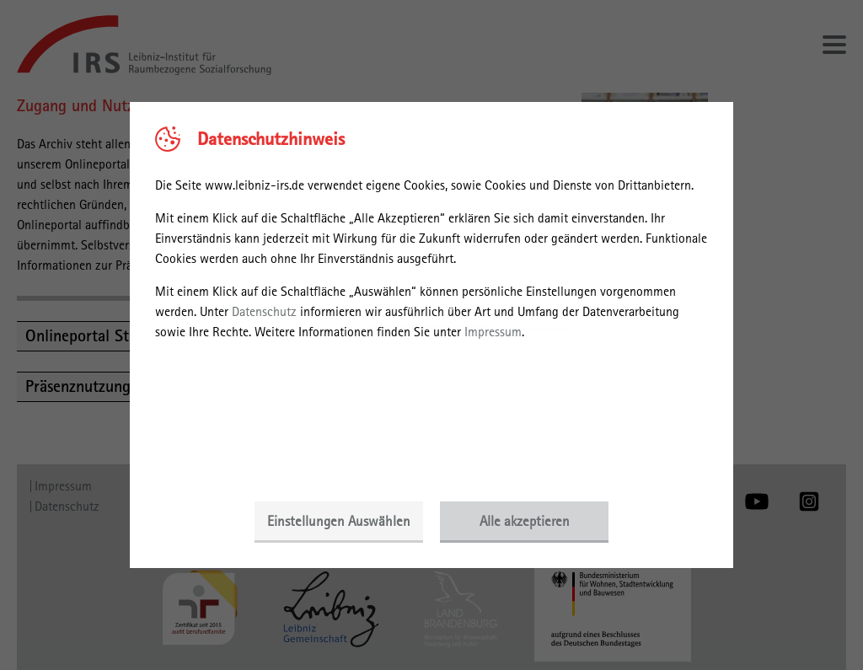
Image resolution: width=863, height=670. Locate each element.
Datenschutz (264, 311)
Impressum (493, 332)
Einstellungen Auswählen (338, 520)
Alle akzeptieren (525, 520)
